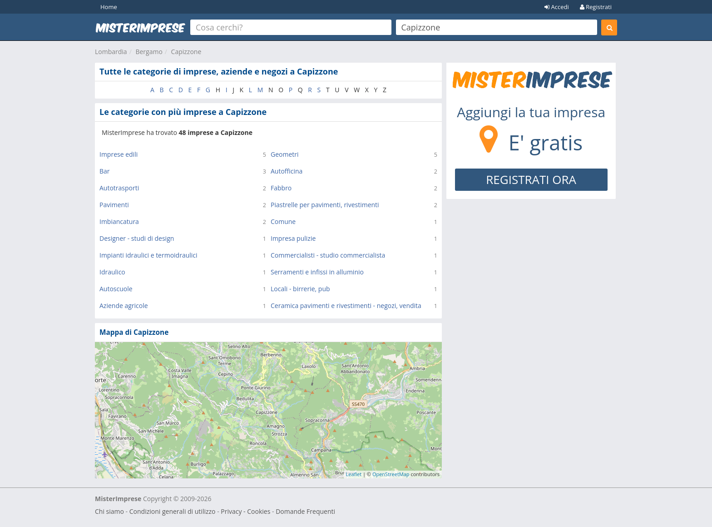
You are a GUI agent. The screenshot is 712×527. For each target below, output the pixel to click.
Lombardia (111, 51)
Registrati (596, 7)
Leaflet (354, 474)
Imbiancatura (119, 221)
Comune (283, 221)
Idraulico (112, 272)
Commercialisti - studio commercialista (328, 255)
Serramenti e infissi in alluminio (317, 272)
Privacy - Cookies (245, 511)
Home (108, 7)
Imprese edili (118, 154)
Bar (104, 171)
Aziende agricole (123, 305)
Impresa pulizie (293, 238)
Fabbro (281, 188)
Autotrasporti (119, 188)
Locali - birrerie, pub (300, 288)
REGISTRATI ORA (531, 179)
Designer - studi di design (136, 238)
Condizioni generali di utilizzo (172, 511)
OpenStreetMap (391, 474)
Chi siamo (109, 511)
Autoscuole (116, 288)
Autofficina (286, 171)
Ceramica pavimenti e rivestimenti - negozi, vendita (346, 305)
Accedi (556, 7)
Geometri (285, 154)
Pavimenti (114, 204)
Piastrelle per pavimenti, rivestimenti (325, 204)
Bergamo (148, 51)
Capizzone (186, 51)
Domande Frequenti (305, 511)
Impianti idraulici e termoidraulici (148, 255)
